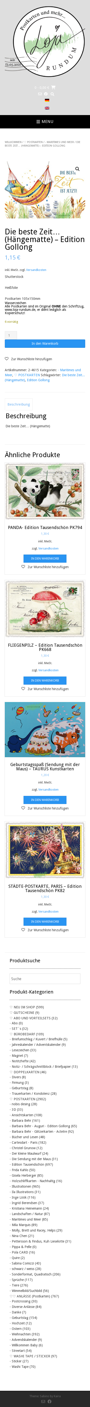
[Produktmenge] (11, 335)
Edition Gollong (38, 380)
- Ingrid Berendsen (23, 1203)
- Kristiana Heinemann (26, 1208)
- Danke (15, 1312)
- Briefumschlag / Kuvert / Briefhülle (36, 1039)
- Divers (15, 1077)
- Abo (14, 1023)
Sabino (44, 1396)
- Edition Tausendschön (27, 1164)
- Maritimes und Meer (59, 142)
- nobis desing (20, 1104)
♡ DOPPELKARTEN (24, 1072)
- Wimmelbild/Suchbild (26, 1291)
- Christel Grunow (23, 1148)
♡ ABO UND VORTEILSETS (30, 1018)
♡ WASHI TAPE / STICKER (30, 1356)
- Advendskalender (23, 1340)
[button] (77, 169)
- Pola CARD (19, 1252)
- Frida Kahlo (19, 1170)
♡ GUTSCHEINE (22, 1013)
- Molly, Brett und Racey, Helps (32, 1230)
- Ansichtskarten (21, 1115)
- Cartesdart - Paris (23, 1142)
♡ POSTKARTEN (33, 142)
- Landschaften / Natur (26, 1214)
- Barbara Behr (20, 1120)
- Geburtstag (19, 1088)
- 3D (13, 1109)
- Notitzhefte (19, 1061)
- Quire (15, 1258)
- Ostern (16, 1329)
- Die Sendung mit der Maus (30, 1159)
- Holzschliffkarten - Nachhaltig (32, 1181)
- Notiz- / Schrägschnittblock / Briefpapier (40, 1066)
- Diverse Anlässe (22, 1307)
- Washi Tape (19, 1367)
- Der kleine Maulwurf (25, 1153)
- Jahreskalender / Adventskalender (35, 1045)
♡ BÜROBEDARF (22, 1034)
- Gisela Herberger (23, 1175)
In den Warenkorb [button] (45, 558)
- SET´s (15, 1029)
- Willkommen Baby (24, 1345)
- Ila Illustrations (22, 1192)
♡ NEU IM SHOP (22, 1007)
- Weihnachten (20, 1334)
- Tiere (14, 1285)
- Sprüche (17, 1280)
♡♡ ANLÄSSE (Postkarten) (30, 1296)
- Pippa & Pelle (20, 1247)
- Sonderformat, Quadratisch (31, 1274)
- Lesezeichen (19, 1050)
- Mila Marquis (20, 1225)
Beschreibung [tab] (18, 404)
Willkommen (13, 142)
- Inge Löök (18, 1197)
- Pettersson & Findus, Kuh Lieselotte (37, 1241)
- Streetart (17, 1351)
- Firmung (17, 1082)
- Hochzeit (17, 1323)
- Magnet (16, 1056)
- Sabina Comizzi (22, 1263)
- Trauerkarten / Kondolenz (30, 1093)
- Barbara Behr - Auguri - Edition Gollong (40, 1126)
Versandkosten (36, 270)
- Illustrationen (20, 1186)
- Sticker (16, 1361)
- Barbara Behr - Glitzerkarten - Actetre (38, 1131)
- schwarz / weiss (22, 1269)
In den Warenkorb (45, 343)
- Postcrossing (20, 1301)
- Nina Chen (18, 1236)
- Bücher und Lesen (24, 1137)
